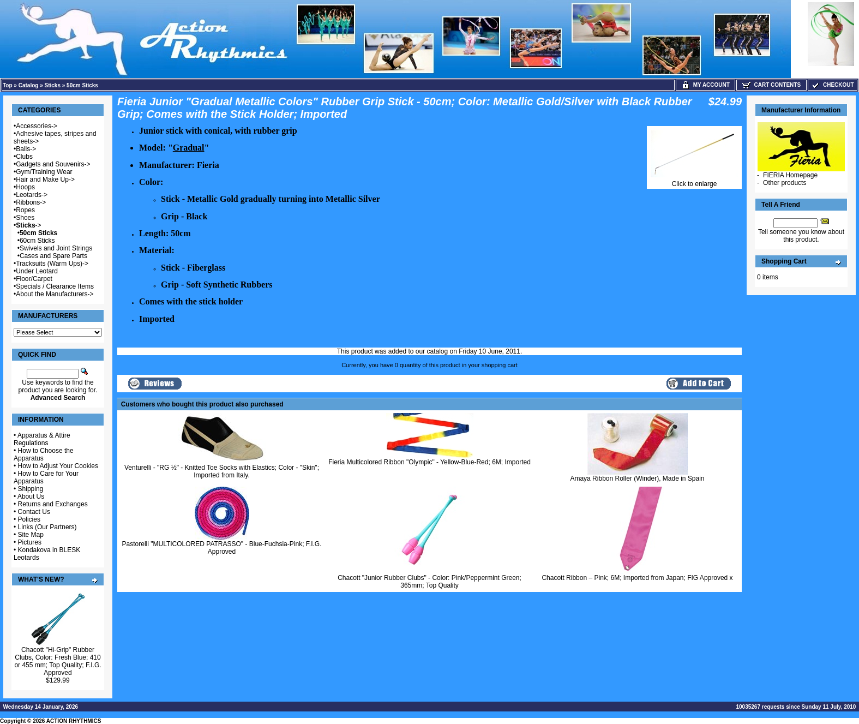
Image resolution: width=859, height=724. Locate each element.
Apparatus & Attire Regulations (42, 439)
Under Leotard (37, 271)
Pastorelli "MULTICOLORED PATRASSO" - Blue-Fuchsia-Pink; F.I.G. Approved (222, 547)
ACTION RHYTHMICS (73, 721)
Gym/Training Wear (44, 172)
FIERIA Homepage (790, 175)
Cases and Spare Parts (53, 256)
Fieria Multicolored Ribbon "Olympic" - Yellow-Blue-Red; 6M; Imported (429, 462)
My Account (705, 85)
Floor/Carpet (34, 279)
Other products (784, 183)
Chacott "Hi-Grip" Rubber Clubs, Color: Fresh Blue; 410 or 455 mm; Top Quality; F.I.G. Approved (57, 661)
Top (8, 85)
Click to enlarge (694, 181)
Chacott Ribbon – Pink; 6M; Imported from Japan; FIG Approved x (637, 578)
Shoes (25, 218)
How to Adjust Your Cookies (58, 466)
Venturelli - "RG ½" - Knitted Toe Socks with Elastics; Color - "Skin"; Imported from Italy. (221, 471)
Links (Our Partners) (47, 527)
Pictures (29, 542)
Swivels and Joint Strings (56, 248)
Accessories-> (36, 126)
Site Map (31, 534)
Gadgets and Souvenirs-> (53, 164)
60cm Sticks (37, 240)
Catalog (29, 85)
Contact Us (34, 512)
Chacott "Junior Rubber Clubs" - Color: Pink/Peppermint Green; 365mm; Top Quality (429, 581)
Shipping (31, 489)
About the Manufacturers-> (54, 294)
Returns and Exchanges (53, 504)
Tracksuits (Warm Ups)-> (52, 263)
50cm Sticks (82, 85)
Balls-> (26, 149)
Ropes (25, 210)
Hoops (25, 187)
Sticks (53, 85)
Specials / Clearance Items (55, 286)
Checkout (832, 85)
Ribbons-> (31, 202)
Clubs (24, 156)
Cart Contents (771, 85)
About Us (30, 496)
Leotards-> (31, 195)
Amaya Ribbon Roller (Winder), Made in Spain (637, 478)
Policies (29, 519)
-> (28, 225)
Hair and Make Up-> (45, 179)
